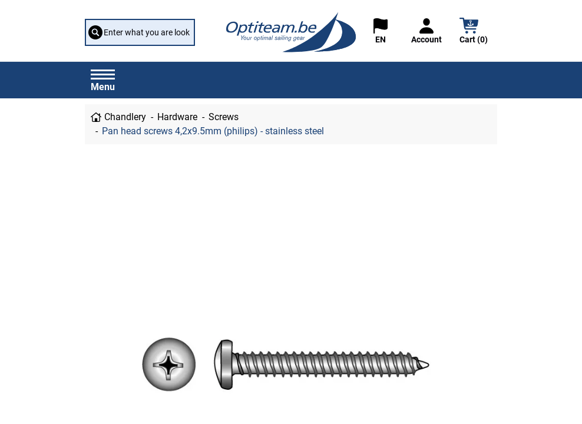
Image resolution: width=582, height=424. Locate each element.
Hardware (177, 116)
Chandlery (125, 116)
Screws (224, 116)
